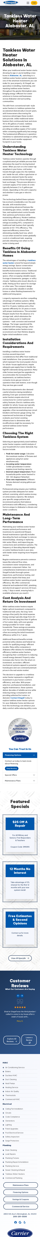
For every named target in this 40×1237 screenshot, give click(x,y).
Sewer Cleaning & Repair (15, 1170)
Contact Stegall (17, 698)
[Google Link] (20, 1222)
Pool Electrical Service (14, 1133)
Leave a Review (29, 1040)
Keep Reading (12, 768)
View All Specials (20, 958)
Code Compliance (12, 1117)
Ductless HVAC (11, 1075)
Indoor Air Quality (12, 1091)
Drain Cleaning (11, 1150)
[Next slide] (22, 996)
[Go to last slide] (18, 996)
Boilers (8, 1071)
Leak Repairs (10, 1154)
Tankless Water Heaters (15, 1174)
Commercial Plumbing (13, 1178)
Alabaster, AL (16, 75)
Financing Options (13, 755)
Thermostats (10, 1095)
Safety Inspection (12, 1137)
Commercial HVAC (12, 1099)
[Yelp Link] (24, 1222)
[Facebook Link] (15, 1222)
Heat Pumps (10, 1083)
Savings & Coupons (20, 1199)
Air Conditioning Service (15, 1067)
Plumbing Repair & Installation (16, 1162)
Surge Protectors (12, 1141)
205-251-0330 (20, 1216)
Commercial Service (20, 1206)
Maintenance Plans (12, 781)
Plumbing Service (12, 1166)
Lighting (8, 1125)
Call (34, 3)
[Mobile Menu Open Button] (28, 3)
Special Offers (11, 775)
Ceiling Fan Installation (14, 1109)
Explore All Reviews (12, 1040)
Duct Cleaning (11, 1079)
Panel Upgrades (11, 1129)
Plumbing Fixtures (12, 1158)
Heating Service (11, 1087)
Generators (10, 1121)
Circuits (8, 1113)
